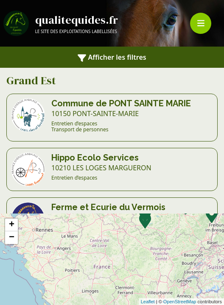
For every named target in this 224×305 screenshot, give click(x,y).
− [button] (11, 237)
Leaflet (148, 301)
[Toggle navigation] (200, 23)
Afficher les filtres (112, 57)
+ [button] (11, 225)
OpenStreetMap (179, 301)
